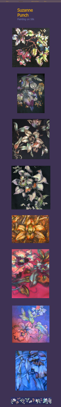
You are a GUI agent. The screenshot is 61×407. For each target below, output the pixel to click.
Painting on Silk (25, 19)
